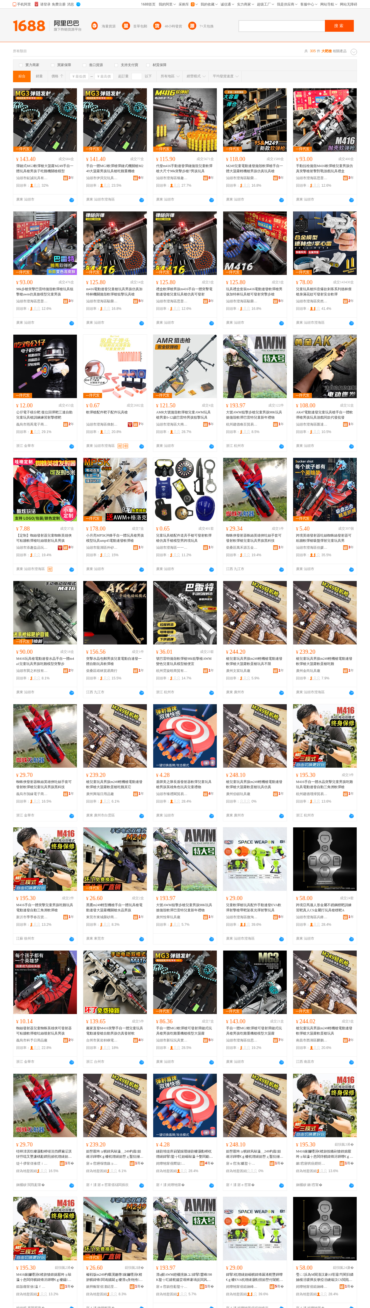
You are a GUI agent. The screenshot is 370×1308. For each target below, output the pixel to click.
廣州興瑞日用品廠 (100, 794)
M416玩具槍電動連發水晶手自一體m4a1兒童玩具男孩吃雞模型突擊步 (45, 661)
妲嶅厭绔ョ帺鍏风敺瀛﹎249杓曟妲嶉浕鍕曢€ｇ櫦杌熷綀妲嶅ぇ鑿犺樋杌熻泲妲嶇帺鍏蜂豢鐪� (254, 1154)
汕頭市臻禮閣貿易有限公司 (172, 794)
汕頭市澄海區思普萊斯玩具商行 (312, 178)
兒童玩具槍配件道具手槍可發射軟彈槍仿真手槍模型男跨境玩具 (184, 538)
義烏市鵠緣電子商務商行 (32, 794)
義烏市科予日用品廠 (31, 1040)
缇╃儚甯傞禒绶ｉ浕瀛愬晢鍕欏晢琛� (32, 1163)
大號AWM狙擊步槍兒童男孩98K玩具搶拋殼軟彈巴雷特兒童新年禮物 (254, 414)
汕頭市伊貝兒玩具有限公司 (102, 178)
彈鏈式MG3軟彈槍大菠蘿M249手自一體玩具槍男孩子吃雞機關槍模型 (44, 168)
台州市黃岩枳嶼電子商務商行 (102, 1040)
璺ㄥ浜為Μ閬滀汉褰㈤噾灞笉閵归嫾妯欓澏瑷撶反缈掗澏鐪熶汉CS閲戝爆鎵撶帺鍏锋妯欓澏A (325, 1277)
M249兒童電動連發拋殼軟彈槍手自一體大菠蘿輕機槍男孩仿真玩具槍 (254, 168)
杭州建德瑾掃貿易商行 (312, 794)
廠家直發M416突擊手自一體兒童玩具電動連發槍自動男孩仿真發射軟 (114, 1030)
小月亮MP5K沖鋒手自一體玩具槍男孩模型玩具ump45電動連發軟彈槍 (115, 538)
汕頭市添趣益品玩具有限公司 (32, 548)
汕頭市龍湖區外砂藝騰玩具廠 (102, 548)
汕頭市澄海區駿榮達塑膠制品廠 (242, 178)
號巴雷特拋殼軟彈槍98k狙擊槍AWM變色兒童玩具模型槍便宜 (184, 661)
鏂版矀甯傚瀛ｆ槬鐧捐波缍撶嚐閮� (32, 1287)
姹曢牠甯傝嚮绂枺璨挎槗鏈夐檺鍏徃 (172, 1163)
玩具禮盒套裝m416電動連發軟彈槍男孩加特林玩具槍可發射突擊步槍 (254, 291)
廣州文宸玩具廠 (238, 671)
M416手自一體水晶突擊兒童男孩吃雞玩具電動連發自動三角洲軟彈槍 (324, 784)
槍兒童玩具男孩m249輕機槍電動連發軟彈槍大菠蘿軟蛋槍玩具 (324, 1030)
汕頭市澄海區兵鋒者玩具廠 (312, 917)
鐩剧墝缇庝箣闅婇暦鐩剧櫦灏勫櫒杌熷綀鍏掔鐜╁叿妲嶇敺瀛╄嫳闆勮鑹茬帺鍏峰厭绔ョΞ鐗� (184, 1154)
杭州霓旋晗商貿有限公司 (172, 671)
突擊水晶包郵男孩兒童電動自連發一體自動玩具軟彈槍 (114, 661)
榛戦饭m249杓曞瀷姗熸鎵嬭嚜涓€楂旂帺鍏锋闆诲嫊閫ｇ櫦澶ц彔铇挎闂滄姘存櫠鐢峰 (114, 1277)
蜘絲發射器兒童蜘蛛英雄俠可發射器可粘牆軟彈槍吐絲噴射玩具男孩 (44, 1030)
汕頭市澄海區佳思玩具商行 (242, 1040)
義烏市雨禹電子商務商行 (32, 424)
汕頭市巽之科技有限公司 (32, 671)
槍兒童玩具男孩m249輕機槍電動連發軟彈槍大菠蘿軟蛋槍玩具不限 (254, 661)
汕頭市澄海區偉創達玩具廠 (102, 424)
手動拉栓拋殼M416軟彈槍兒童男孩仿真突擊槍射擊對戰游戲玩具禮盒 (324, 168)
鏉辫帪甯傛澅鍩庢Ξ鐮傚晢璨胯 (102, 1287)
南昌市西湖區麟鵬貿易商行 (312, 1040)
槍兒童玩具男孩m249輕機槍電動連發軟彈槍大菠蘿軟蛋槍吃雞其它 (114, 784)
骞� (69, 1163)
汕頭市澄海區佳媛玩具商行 (312, 548)
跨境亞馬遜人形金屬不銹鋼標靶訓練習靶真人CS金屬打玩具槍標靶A (324, 907)
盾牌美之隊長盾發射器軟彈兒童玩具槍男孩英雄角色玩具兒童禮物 (184, 784)
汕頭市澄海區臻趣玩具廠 (172, 178)
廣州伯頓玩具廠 (238, 794)
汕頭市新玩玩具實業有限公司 (172, 1040)
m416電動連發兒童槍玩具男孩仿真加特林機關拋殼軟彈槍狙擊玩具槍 (114, 291)
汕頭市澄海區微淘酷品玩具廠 (242, 917)
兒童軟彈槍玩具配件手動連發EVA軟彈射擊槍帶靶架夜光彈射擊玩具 (253, 907)
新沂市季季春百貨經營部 (32, 917)
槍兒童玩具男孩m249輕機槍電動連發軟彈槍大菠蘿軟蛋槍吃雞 (324, 661)
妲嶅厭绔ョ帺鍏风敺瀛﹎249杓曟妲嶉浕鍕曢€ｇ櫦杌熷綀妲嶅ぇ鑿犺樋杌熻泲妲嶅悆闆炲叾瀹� (114, 1154)
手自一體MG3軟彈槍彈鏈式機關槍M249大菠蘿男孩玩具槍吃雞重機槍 (114, 168)
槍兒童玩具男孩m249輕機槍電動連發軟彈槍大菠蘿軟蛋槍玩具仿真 (254, 784)
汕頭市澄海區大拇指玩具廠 (172, 424)
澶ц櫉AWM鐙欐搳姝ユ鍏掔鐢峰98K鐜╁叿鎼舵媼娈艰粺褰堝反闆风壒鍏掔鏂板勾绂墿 (184, 1277)
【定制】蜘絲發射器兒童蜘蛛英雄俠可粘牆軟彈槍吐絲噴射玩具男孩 (44, 538)
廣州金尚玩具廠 (308, 671)
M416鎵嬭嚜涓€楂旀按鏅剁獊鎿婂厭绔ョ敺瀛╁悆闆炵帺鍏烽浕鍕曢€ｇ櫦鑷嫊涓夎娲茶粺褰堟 (324, 1154)
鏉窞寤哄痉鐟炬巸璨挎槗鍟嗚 (312, 1163)
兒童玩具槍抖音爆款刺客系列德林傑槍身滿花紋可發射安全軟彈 (324, 291)
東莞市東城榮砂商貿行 (102, 917)
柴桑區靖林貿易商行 (101, 671)
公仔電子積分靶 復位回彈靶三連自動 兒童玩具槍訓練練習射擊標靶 (44, 414)
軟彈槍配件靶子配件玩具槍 (107, 412)
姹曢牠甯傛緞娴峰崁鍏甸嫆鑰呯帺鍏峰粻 (312, 1287)
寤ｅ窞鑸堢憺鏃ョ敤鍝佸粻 (102, 1163)
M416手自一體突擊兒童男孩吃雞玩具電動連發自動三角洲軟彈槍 (44, 907)
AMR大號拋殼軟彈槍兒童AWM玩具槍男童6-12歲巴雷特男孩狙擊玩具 (183, 414)
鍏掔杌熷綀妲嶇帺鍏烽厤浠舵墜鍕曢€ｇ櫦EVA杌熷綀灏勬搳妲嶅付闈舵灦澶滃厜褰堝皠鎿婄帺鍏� (254, 1277)
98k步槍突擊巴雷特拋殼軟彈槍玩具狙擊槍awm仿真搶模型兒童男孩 (44, 291)
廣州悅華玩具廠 (168, 917)
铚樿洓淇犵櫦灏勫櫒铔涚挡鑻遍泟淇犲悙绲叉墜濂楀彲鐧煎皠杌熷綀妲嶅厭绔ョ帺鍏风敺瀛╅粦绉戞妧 (44, 1154)
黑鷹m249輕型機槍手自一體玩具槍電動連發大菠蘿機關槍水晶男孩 (114, 907)
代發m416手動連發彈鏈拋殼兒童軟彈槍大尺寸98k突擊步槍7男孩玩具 (184, 168)
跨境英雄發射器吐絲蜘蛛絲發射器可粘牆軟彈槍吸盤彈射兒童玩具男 (324, 538)
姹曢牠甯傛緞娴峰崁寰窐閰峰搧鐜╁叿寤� (242, 1287)
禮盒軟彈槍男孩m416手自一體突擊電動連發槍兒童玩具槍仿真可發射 (184, 291)
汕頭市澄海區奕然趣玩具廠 (312, 301)
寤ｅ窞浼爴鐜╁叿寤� (242, 1163)
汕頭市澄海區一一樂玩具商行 (172, 548)
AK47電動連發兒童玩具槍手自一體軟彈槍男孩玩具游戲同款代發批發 (324, 414)
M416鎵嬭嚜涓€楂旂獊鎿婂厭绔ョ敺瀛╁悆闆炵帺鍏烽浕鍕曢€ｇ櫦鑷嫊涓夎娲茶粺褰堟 (43, 1277)
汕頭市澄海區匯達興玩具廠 (312, 424)
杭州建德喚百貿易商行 (242, 424)
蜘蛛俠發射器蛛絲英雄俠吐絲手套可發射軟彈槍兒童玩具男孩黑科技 (254, 538)
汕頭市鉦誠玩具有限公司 (32, 178)
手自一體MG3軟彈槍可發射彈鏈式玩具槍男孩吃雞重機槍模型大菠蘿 (184, 1030)
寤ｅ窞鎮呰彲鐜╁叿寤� (172, 1287)
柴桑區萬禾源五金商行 (242, 548)
